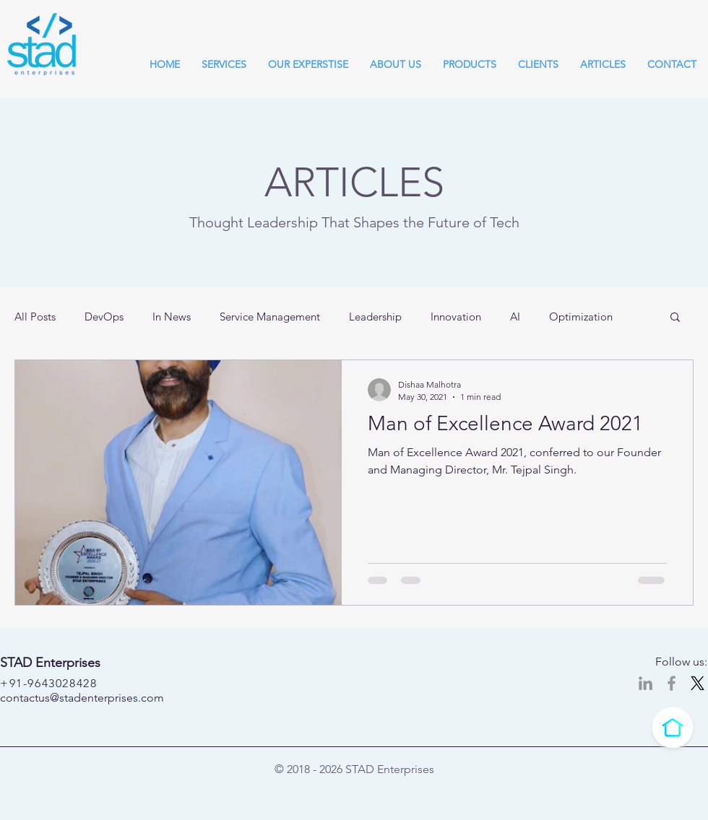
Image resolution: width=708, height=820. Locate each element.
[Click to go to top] (673, 728)
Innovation (456, 316)
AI (515, 316)
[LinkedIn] (645, 683)
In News (171, 316)
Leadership (375, 316)
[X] (697, 683)
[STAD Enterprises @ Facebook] (671, 683)
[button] (675, 318)
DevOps (104, 316)
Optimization (581, 316)
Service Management (270, 316)
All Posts (35, 316)
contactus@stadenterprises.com (82, 698)
